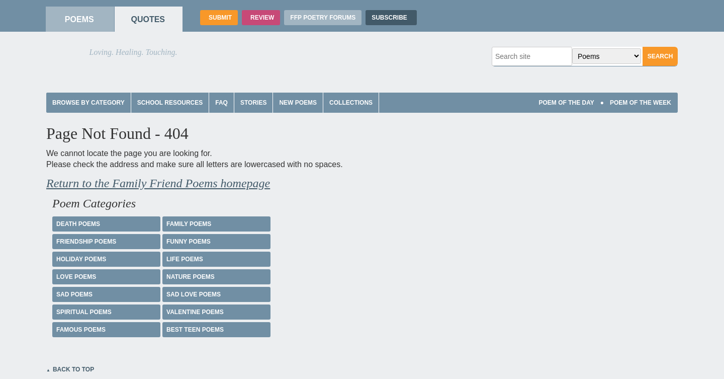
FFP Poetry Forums (322, 17)
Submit (219, 17)
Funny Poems (188, 241)
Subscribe (391, 17)
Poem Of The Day (566, 102)
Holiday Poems (81, 259)
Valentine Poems (195, 312)
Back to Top (73, 369)
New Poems (298, 102)
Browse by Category (88, 102)
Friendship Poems (86, 241)
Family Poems (188, 224)
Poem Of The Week (640, 102)
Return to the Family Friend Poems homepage (158, 183)
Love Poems (76, 276)
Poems (78, 19)
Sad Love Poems (193, 294)
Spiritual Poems (84, 312)
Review (261, 17)
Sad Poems (74, 294)
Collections (351, 102)
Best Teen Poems (195, 329)
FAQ (221, 102)
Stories (253, 102)
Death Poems (78, 224)
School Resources (170, 102)
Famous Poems (81, 329)
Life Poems (184, 259)
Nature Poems (190, 276)
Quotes (146, 19)
